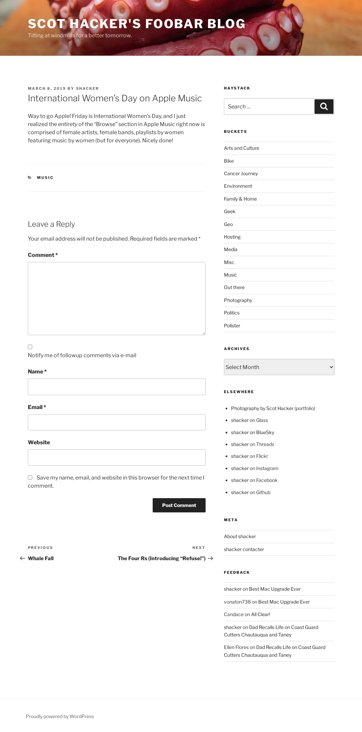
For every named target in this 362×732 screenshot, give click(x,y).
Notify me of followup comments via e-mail (82, 355)
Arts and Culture (241, 148)
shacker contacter (244, 549)
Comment (43, 255)
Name (37, 371)
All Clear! (260, 614)
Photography (238, 300)
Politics (232, 313)
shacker (87, 88)
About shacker (240, 536)
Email (37, 407)
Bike (229, 161)
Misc (229, 262)
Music (45, 177)
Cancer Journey (241, 173)
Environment (238, 186)
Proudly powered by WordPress (60, 716)
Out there (234, 287)
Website (39, 442)
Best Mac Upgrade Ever (275, 589)
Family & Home (240, 199)
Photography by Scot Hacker (262, 408)
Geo (228, 224)
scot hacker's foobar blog (137, 23)
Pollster (232, 325)
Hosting (232, 237)
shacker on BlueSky (252, 432)
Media (230, 249)
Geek (229, 211)
